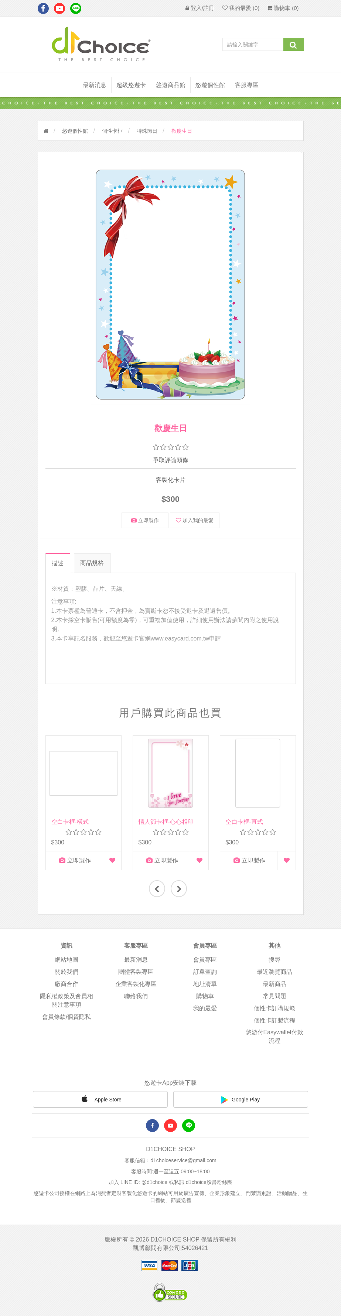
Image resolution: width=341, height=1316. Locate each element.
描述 (57, 563)
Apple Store (100, 1098)
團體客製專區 (136, 971)
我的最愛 (205, 1007)
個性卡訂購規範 (274, 1007)
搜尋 (274, 959)
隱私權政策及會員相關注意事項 (66, 999)
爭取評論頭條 (170, 460)
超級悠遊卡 (131, 85)
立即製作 (145, 520)
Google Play (240, 1099)
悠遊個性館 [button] (210, 85)
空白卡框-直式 (244, 822)
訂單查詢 (205, 971)
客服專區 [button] (247, 85)
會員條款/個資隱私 (66, 1016)
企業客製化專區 (136, 983)
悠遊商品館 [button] (170, 85)
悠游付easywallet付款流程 (274, 1036)
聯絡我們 (136, 995)
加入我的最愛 (195, 520)
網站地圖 (66, 959)
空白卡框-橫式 (70, 822)
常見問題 (274, 995)
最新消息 (94, 85)
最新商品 (274, 983)
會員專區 (205, 959)
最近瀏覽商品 (274, 971)
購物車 (205, 995)
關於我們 (66, 971)
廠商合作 (66, 983)
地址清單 (205, 983)
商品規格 (92, 563)
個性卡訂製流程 (274, 1020)
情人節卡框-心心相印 (166, 822)
